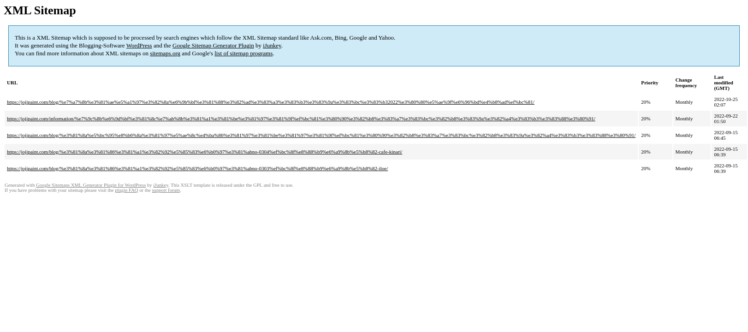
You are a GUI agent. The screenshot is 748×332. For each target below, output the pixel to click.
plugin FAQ (126, 190)
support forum (166, 190)
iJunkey (272, 45)
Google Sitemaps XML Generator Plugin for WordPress (91, 185)
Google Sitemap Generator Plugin (213, 45)
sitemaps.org (165, 53)
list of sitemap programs (243, 53)
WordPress (139, 45)
